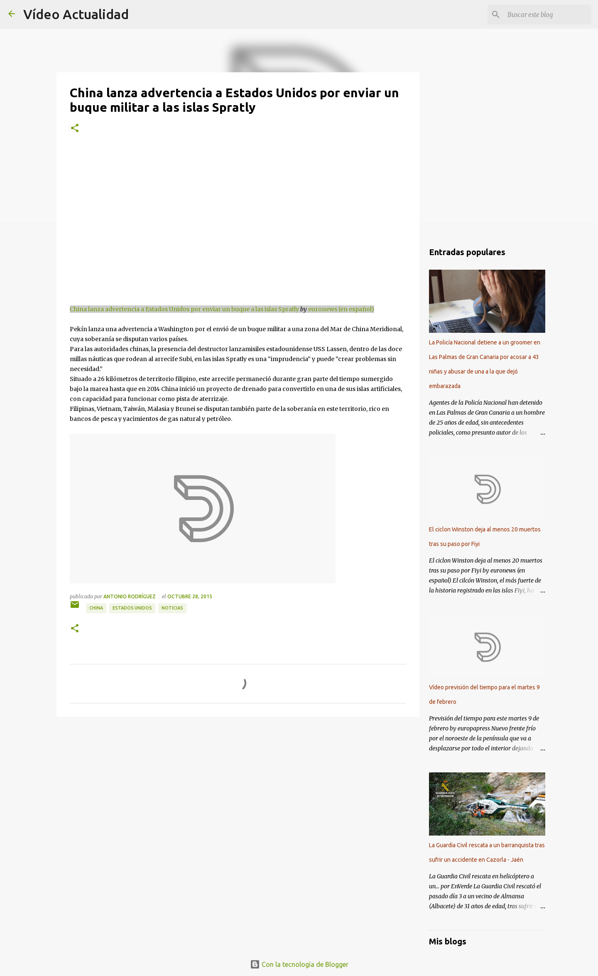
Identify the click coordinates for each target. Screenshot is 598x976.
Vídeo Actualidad (76, 14)
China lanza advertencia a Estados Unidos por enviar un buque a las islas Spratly (184, 309)
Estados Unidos (132, 607)
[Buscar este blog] (547, 15)
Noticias (172, 607)
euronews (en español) (341, 309)
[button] (75, 128)
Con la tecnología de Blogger (299, 964)
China (96, 607)
